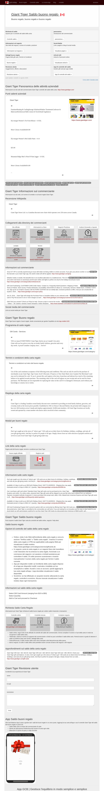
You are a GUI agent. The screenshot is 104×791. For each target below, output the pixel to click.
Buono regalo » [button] (11, 62)
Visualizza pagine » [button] (61, 51)
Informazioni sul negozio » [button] (15, 51)
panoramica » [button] (59, 39)
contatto (61, 2)
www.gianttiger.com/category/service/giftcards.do (21, 465)
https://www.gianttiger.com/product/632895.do (52, 487)
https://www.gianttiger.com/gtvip (61, 274)
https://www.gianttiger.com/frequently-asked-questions (28, 497)
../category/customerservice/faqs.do (89, 239)
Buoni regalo (23, 2)
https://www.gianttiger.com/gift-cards (18, 659)
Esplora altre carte (40, 465)
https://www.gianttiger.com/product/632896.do (52, 503)
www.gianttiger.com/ (16, 239)
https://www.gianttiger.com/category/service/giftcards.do (54, 481)
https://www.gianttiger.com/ (66, 90)
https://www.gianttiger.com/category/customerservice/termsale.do (63, 297)
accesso (95, 2)
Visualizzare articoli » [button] (61, 62)
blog (54, 2)
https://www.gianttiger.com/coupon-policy (30, 291)
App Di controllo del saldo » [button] (63, 74)
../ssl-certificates (40, 239)
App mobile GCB (64, 321)
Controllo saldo (34, 2)
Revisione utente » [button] (12, 74)
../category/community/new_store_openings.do (68, 239)
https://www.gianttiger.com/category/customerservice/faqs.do (68, 303)
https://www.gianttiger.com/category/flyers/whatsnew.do (24, 281)
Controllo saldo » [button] (12, 39)
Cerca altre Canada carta (90, 80)
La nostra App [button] (46, 2)
